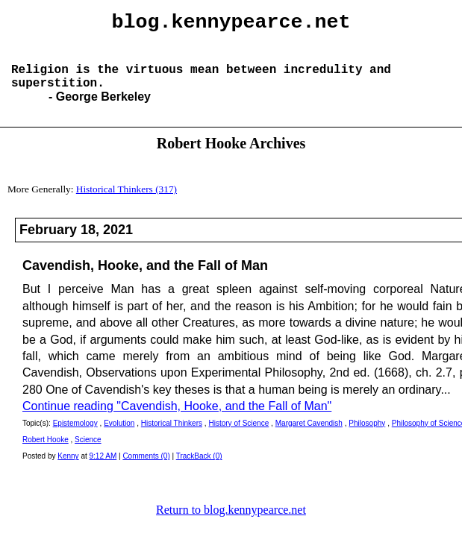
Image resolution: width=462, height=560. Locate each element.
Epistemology (75, 438)
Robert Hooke (45, 454)
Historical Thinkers (171, 438)
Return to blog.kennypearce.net (231, 524)
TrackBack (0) (199, 471)
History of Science (238, 438)
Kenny (67, 471)
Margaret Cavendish (309, 438)
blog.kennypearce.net (231, 24)
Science (88, 454)
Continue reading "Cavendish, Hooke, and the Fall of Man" (176, 421)
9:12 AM (103, 471)
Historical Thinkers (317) (126, 204)
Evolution (119, 438)
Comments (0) (145, 471)
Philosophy (367, 438)
